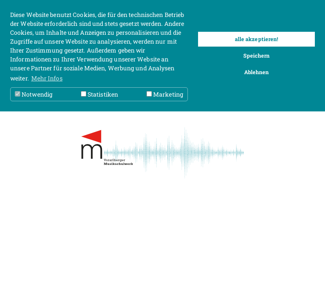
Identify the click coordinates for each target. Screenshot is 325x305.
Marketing (164, 94)
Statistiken (99, 94)
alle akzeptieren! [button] (256, 39)
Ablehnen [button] (256, 72)
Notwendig (33, 94)
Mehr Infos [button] (47, 78)
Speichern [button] (256, 55)
